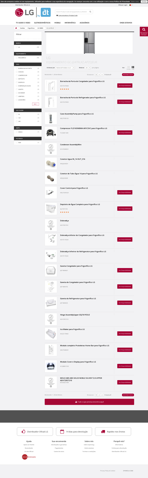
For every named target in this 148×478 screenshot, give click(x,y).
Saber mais (135, 1)
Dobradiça (64, 220)
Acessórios (84, 23)
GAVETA (20, 89)
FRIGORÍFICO (22, 58)
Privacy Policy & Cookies (107, 471)
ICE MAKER (21, 93)
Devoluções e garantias (59, 445)
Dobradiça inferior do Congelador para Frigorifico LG (82, 235)
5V (19, 114)
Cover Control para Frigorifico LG (74, 188)
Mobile (57, 23)
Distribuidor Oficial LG (119, 451)
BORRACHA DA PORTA (25, 68)
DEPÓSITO (21, 79)
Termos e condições (89, 451)
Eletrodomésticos (42, 23)
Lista (133, 68)
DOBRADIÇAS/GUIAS (24, 86)
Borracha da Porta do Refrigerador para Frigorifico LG (83, 97)
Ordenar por (51, 68)
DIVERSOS (21, 82)
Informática (70, 23)
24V (19, 121)
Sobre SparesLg (89, 445)
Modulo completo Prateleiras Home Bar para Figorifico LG (84, 345)
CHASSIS (21, 72)
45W (19, 142)
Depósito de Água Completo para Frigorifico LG (80, 204)
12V (19, 118)
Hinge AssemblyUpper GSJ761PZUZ (75, 315)
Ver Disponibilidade (125, 85)
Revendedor (29, 448)
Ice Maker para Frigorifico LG (72, 329)
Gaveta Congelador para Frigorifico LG (76, 266)
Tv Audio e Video (23, 23)
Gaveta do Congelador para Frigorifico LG (77, 282)
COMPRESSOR (22, 75)
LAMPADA (21, 96)
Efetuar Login (123, 5)
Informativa (119, 445)
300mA (20, 132)
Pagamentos (59, 448)
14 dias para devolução (119, 448)
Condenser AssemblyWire (70, 144)
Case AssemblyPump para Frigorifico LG (77, 114)
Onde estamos (126, 23)
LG (19, 47)
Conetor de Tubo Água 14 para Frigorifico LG (79, 173)
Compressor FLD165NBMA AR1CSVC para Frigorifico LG (83, 128)
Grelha (128, 68)
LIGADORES (21, 100)
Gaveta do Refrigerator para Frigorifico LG (78, 298)
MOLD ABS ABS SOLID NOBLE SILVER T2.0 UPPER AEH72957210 (81, 379)
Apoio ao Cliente (29, 445)
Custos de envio (59, 451)
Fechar (144, 1)
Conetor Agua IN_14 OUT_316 (72, 159)
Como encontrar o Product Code (67, 15)
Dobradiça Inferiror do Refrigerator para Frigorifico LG (83, 251)
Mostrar (81, 68)
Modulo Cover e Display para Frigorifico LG (78, 362)
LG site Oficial (28, 451)
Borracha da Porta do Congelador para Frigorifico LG (82, 81)
